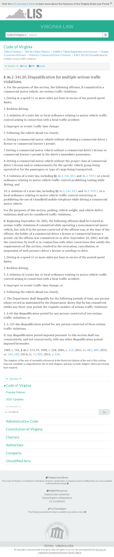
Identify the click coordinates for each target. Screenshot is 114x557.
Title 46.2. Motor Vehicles (37, 51)
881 (89, 350)
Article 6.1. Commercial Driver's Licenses (50, 55)
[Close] (111, 3)
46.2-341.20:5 (66, 176)
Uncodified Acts (18, 461)
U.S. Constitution (57, 501)
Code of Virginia (16, 34)
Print (23, 66)
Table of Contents (12, 51)
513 (70, 350)
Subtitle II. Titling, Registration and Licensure (75, 51)
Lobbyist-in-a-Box (64, 545)
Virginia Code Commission (57, 494)
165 (10, 354)
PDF (32, 66)
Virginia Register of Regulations (57, 497)
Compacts (13, 453)
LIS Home (49, 545)
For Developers (57, 508)
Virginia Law (57, 26)
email (41, 66)
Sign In (78, 552)
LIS (26, 13)
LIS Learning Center (23, 3)
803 (39, 354)
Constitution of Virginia (24, 429)
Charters (12, 437)
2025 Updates (15, 399)
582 (16, 354)
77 (34, 354)
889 (96, 350)
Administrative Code (22, 421)
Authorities (14, 445)
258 (57, 354)
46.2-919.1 (89, 176)
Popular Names (15, 392)
